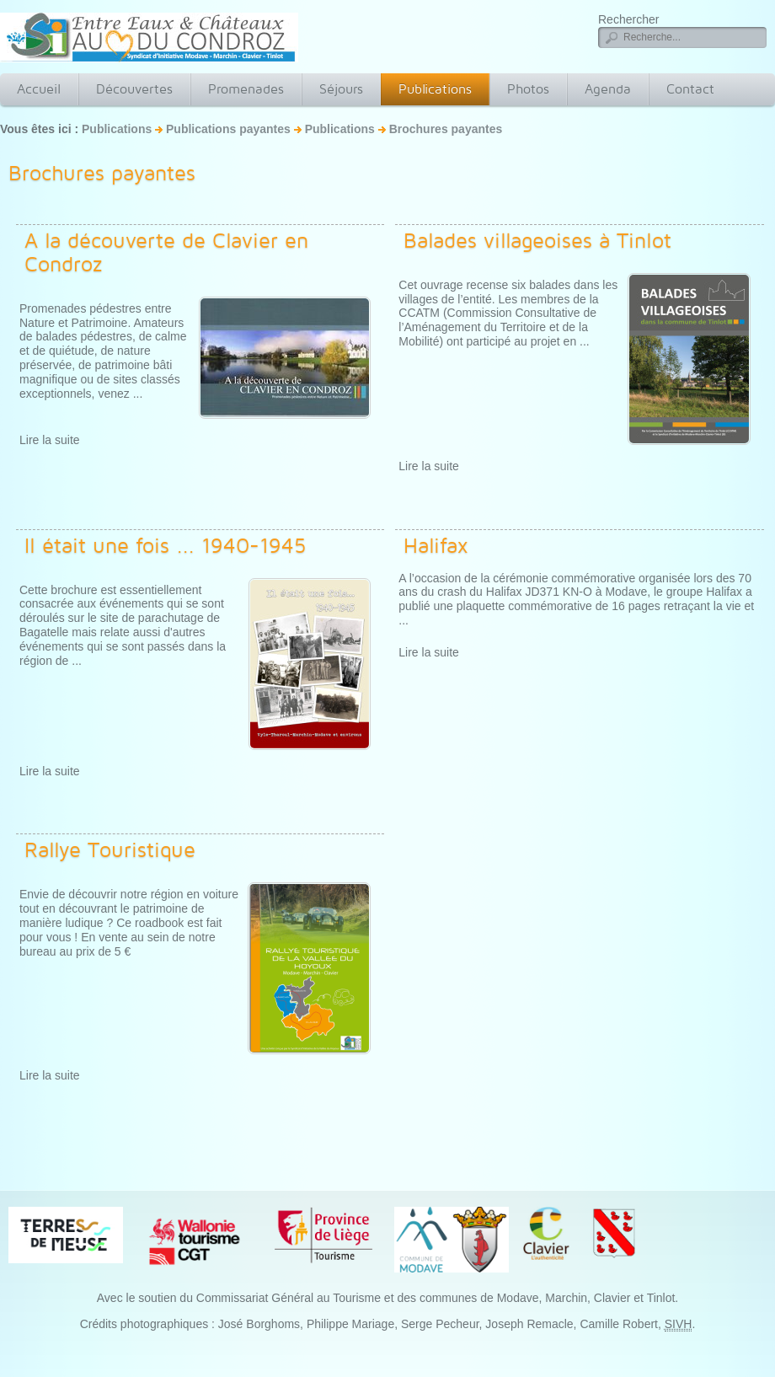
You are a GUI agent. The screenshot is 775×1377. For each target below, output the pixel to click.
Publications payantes (228, 129)
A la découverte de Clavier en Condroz (166, 252)
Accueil (39, 89)
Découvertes (134, 89)
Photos (528, 89)
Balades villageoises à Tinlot (537, 240)
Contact (690, 89)
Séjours (341, 89)
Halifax (436, 545)
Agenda (608, 89)
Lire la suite (49, 440)
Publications (435, 89)
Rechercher (628, 19)
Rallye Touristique (109, 849)
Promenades (246, 89)
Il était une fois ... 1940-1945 (165, 545)
